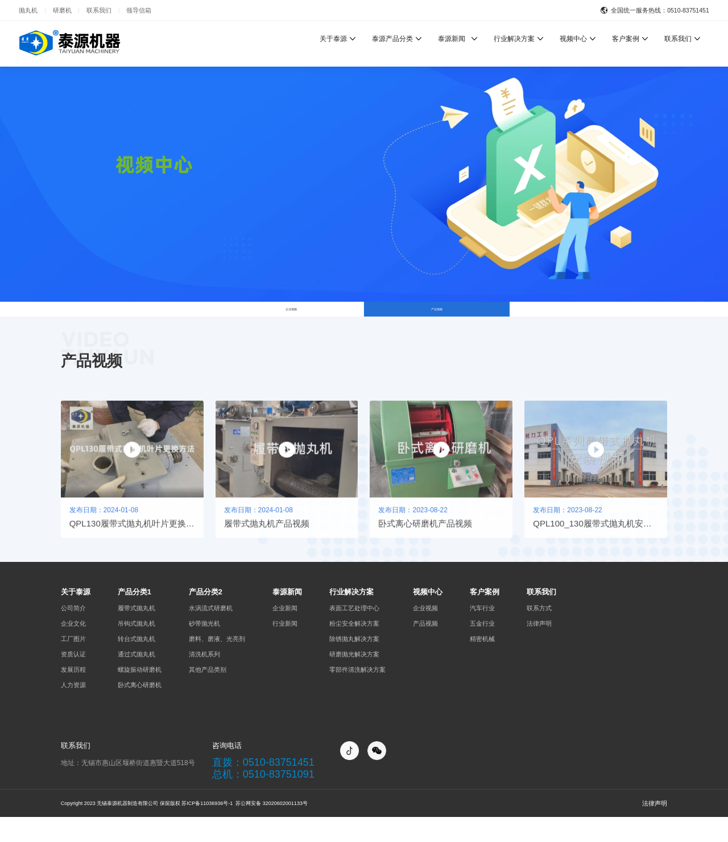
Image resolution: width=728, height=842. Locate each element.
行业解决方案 (514, 39)
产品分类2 (205, 617)
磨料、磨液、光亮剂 (217, 663)
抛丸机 (28, 10)
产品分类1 (134, 617)
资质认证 (73, 678)
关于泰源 (333, 39)
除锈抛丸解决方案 (354, 663)
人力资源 (73, 709)
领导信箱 (138, 10)
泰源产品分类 (392, 39)
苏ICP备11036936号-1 (207, 828)
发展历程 (73, 694)
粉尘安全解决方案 (354, 647)
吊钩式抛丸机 (136, 647)
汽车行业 (482, 632)
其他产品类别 (207, 694)
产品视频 (437, 321)
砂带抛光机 (204, 647)
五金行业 (482, 647)
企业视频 (291, 321)
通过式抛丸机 (136, 678)
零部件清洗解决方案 (357, 694)
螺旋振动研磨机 (140, 694)
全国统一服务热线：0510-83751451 (660, 10)
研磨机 (62, 10)
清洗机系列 (204, 678)
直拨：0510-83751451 (263, 787)
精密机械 (482, 663)
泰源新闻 (451, 39)
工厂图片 (73, 663)
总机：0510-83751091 (263, 799)
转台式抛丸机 (136, 663)
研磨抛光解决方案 (354, 678)
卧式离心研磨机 (140, 709)
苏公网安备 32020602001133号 (271, 828)
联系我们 (98, 10)
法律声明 (539, 647)
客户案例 (625, 39)
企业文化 (73, 647)
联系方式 (539, 632)
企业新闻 (284, 632)
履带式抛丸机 (136, 632)
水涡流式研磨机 (211, 632)
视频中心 (573, 39)
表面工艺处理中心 (354, 632)
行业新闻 (284, 647)
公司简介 (73, 632)
